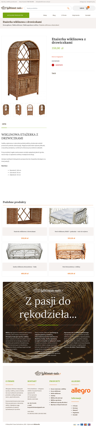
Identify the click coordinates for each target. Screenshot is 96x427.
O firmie (63, 15)
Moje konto (76, 15)
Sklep (45, 15)
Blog (54, 15)
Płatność (75, 410)
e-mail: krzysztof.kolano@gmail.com (36, 406)
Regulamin (76, 412)
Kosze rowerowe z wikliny (58, 389)
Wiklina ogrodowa (56, 400)
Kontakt (87, 15)
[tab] (4, 124)
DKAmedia (37, 424)
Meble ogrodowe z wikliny (30, 25)
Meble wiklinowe (17, 25)
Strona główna (7, 25)
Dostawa (75, 408)
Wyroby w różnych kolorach (59, 405)
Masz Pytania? (26, 2)
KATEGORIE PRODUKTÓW (17, 15)
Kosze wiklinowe (56, 391)
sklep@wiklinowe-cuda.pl (43, 2)
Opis (4, 124)
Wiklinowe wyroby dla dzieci (59, 402)
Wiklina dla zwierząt (56, 398)
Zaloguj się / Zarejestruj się (87, 2)
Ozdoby (53, 395)
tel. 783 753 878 (32, 403)
